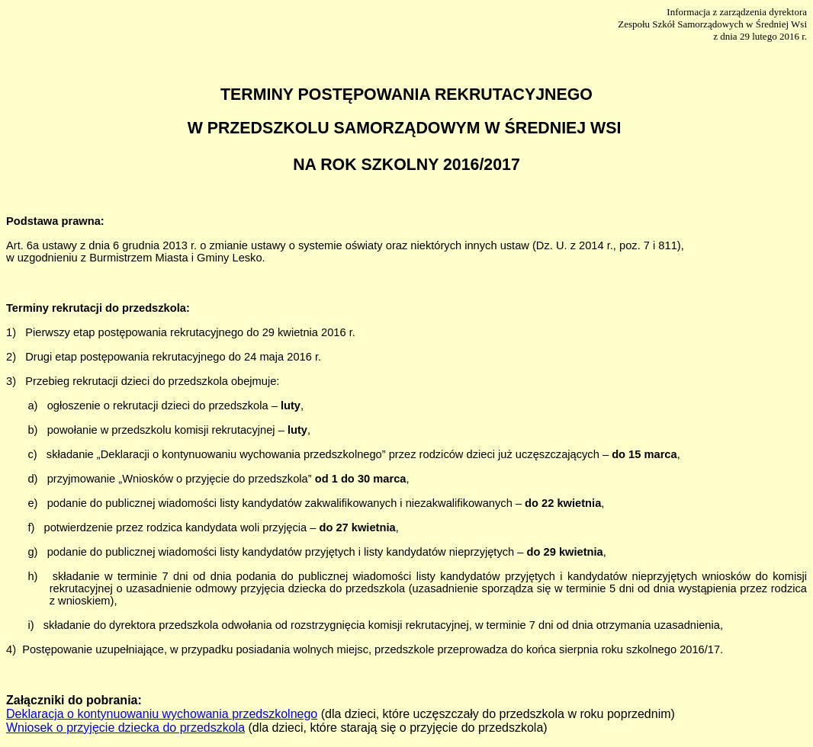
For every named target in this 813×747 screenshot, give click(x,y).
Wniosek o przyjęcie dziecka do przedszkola (125, 727)
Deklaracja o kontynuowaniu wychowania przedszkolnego (161, 713)
